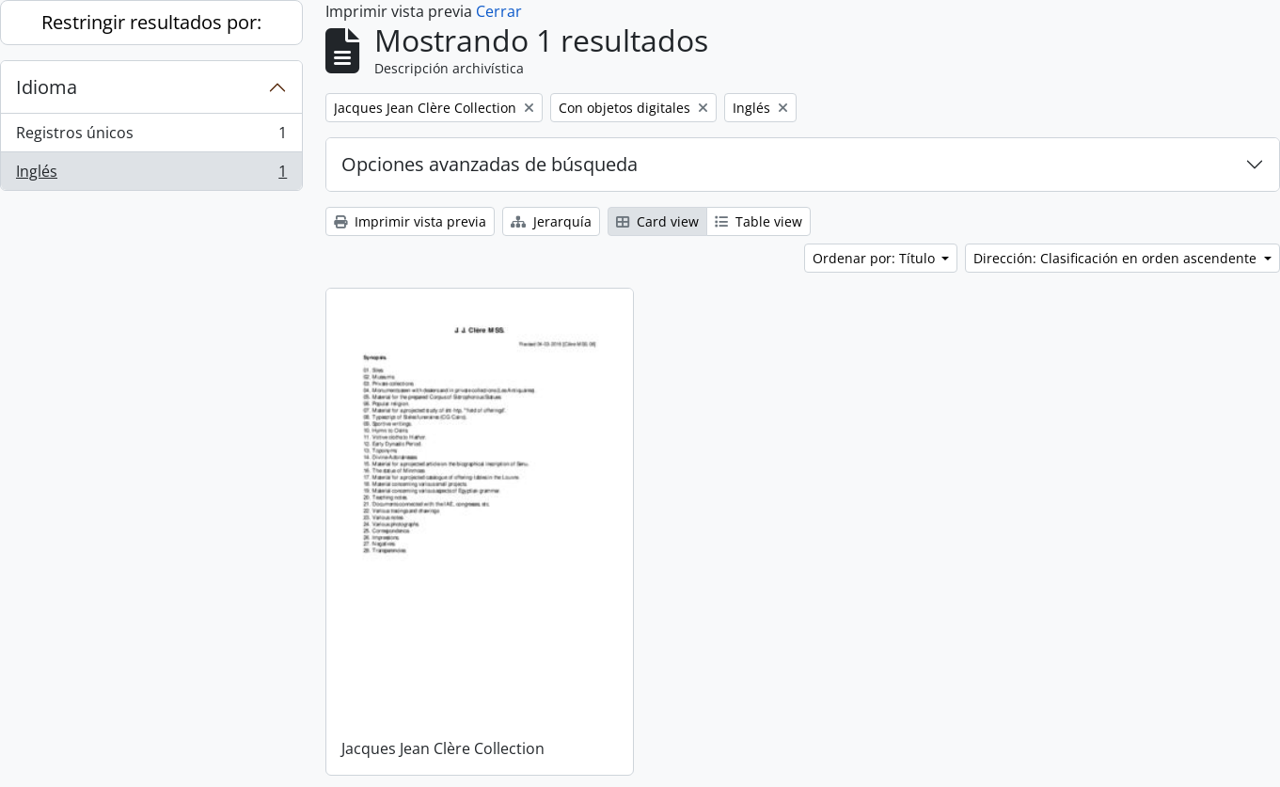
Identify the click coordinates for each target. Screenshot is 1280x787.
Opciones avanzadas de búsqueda (489, 164)
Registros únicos (151, 136)
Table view (758, 221)
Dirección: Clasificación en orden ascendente (1116, 258)
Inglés (151, 175)
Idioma (46, 87)
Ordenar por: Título (876, 258)
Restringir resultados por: (151, 22)
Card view (657, 221)
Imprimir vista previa (410, 221)
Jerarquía (551, 221)
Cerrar (499, 11)
